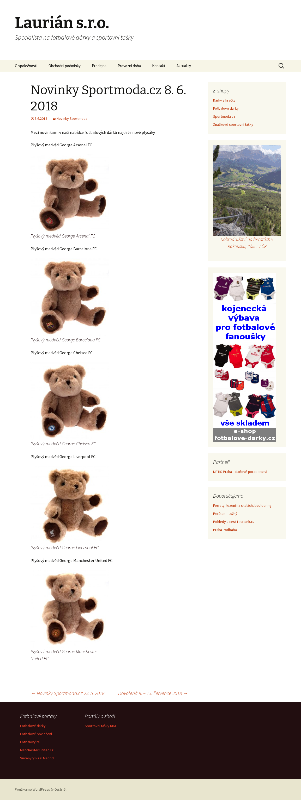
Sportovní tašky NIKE (101, 725)
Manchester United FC (37, 750)
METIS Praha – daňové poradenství (240, 471)
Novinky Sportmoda (72, 118)
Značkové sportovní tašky (233, 124)
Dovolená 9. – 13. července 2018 (153, 693)
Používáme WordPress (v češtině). (41, 789)
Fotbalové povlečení (36, 734)
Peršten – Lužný (225, 513)
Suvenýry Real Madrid (37, 758)
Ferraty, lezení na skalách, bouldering (242, 505)
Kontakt (158, 65)
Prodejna (99, 65)
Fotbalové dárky (226, 108)
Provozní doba (129, 65)
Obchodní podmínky (65, 65)
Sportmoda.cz (224, 116)
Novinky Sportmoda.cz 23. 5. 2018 (67, 693)
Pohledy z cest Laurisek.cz (234, 521)
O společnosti (26, 65)
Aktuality (184, 65)
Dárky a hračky (224, 100)
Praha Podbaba (225, 529)
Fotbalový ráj (30, 742)
